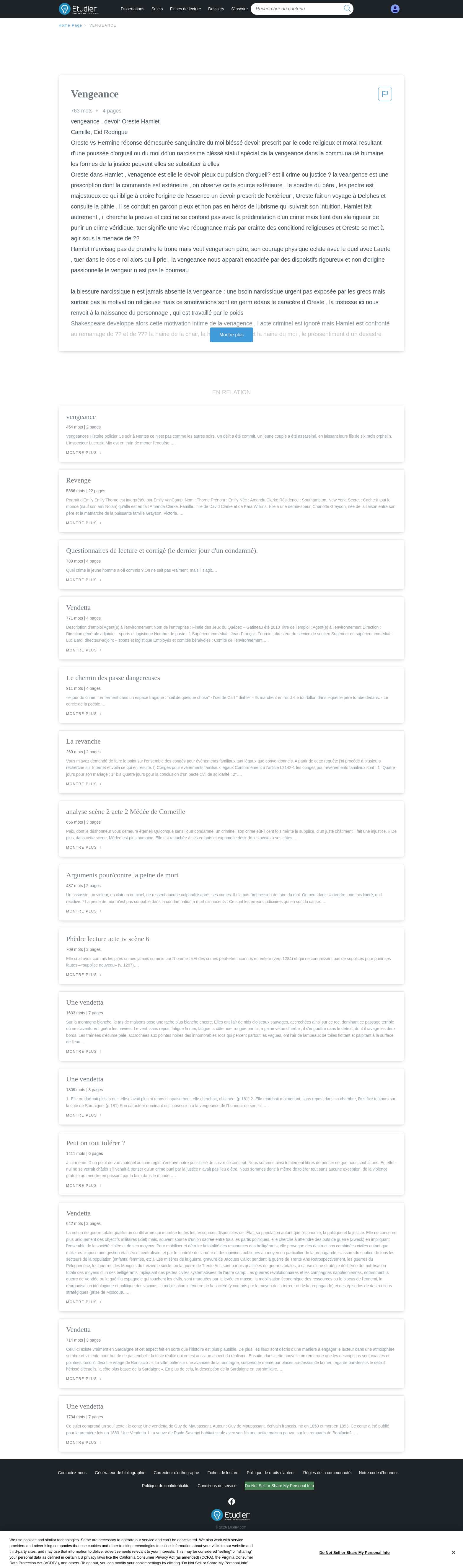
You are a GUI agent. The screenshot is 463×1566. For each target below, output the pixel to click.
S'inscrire (239, 8)
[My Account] (395, 9)
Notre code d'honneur (378, 1472)
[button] (385, 96)
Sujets (157, 8)
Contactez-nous (72, 1472)
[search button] (347, 9)
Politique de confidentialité (165, 1485)
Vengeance (103, 25)
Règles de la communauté (326, 1472)
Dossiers (216, 8)
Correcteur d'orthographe (176, 1472)
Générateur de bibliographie (120, 1472)
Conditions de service (217, 1485)
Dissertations (132, 8)
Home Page (70, 25)
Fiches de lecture (185, 8)
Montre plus (231, 334)
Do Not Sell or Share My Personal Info (279, 1485)
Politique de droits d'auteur (271, 1472)
